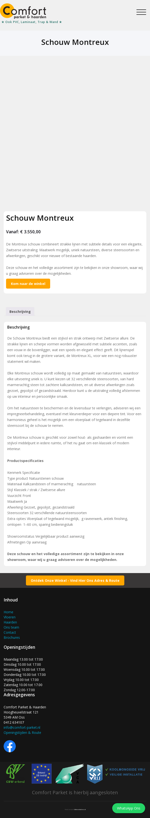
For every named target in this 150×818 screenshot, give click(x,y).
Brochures (12, 637)
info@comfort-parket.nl (22, 727)
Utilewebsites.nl (80, 809)
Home (8, 612)
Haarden (10, 622)
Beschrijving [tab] (20, 311)
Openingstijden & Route (22, 732)
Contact (10, 632)
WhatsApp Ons (128, 808)
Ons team (11, 627)
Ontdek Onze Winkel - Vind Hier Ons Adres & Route (75, 580)
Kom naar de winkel (28, 283)
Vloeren (10, 617)
